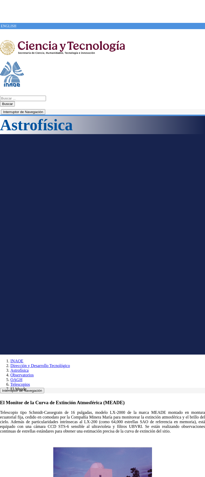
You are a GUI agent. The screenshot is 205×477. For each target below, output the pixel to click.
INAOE (16, 361)
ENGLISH (8, 26)
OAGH (16, 379)
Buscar (7, 104)
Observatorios (22, 375)
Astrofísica (19, 370)
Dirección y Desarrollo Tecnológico (40, 365)
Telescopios (20, 384)
